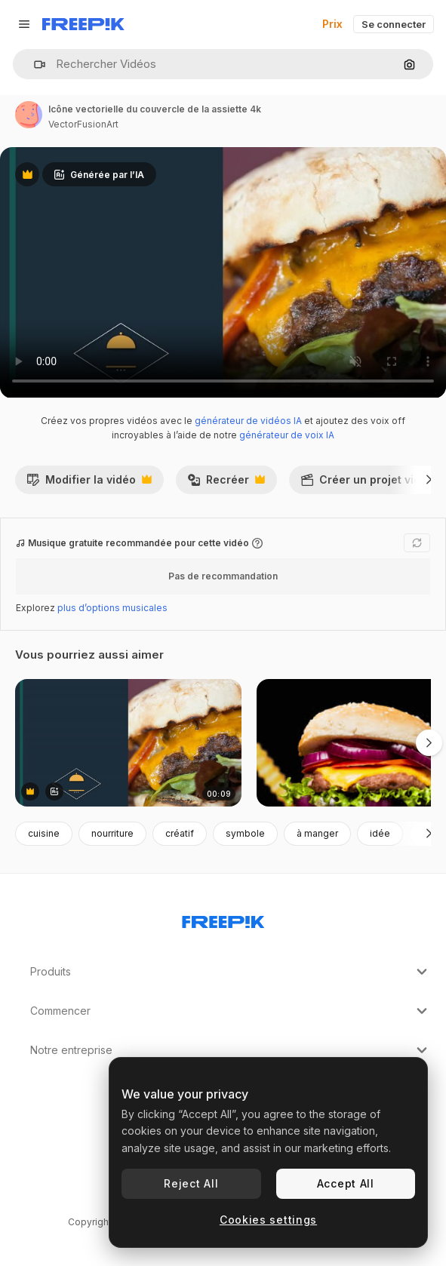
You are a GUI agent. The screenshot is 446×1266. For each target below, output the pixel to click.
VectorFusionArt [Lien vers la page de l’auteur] (83, 124)
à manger (317, 833)
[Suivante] (429, 480)
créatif (179, 833)
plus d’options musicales (112, 607)
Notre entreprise (230, 1050)
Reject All (191, 1183)
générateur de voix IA (286, 435)
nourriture (112, 833)
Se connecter (393, 24)
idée (380, 833)
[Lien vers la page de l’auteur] (28, 114)
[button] (33, 64)
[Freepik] (83, 24)
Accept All (345, 1183)
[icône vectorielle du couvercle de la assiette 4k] (128, 743)
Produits (230, 972)
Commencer (230, 1011)
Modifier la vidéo (89, 483)
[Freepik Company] (223, 919)
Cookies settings (268, 1219)
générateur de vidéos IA (248, 420)
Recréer (226, 483)
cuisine (44, 833)
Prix (332, 23)
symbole (245, 833)
